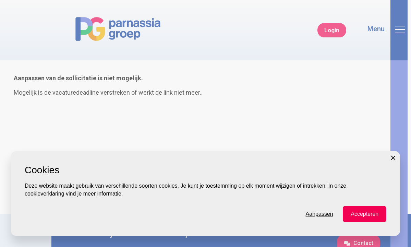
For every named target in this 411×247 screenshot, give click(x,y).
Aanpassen (319, 236)
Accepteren (364, 236)
